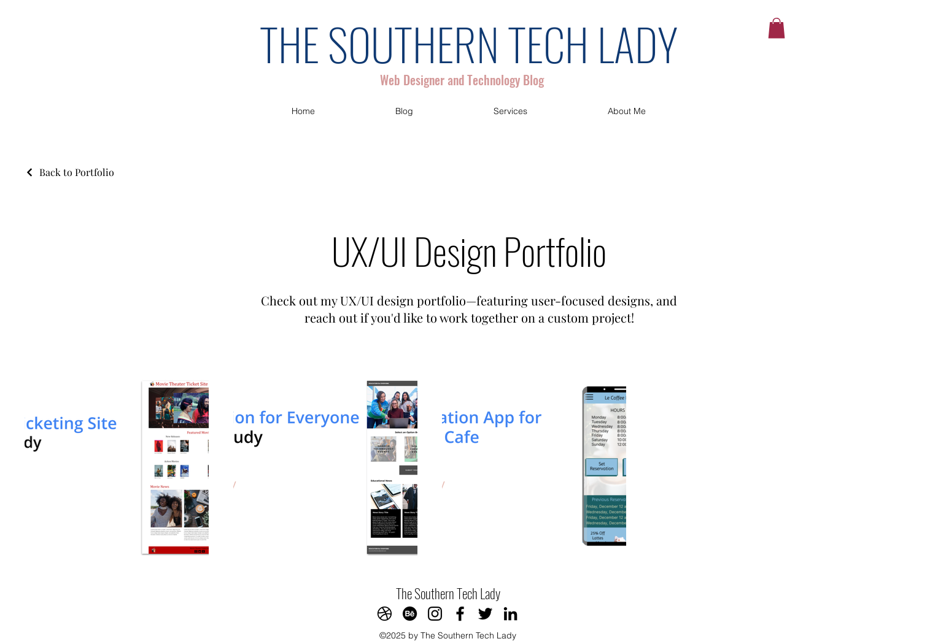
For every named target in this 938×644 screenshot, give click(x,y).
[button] (776, 28)
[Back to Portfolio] (69, 172)
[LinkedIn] (510, 613)
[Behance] (409, 613)
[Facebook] (460, 613)
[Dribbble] (384, 613)
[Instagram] (434, 613)
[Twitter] (485, 613)
